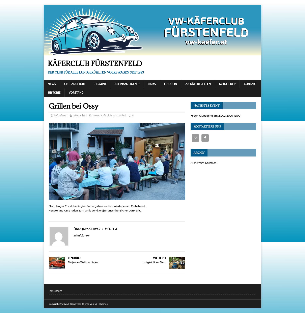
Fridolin (170, 84)
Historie (54, 92)
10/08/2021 (60, 115)
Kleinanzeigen (126, 84)
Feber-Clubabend (202, 115)
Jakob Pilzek (80, 115)
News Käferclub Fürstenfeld (109, 115)
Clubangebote (75, 84)
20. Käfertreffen (198, 84)
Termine (100, 84)
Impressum (55, 291)
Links (152, 84)
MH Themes (101, 304)
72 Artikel (111, 229)
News (52, 84)
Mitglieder (227, 84)
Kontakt (250, 84)
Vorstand (76, 92)
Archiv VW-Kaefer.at (204, 163)
